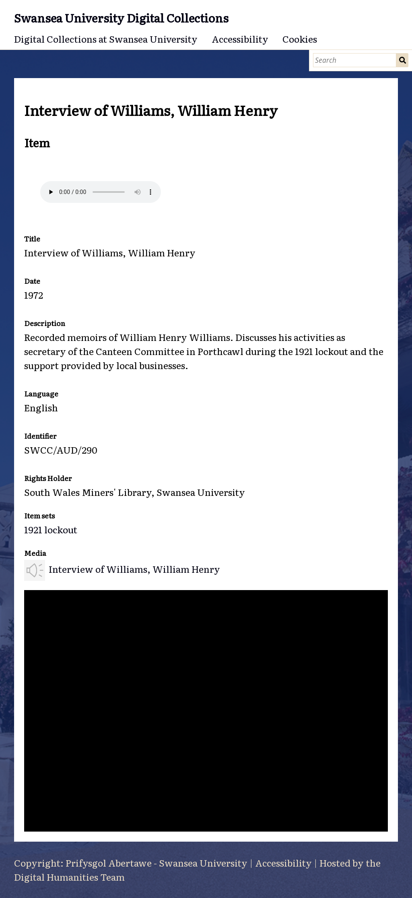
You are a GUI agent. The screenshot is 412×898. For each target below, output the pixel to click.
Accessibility (240, 38)
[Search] (354, 60)
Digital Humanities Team (69, 877)
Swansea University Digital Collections (121, 17)
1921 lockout (50, 529)
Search (402, 60)
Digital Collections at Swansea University (106, 38)
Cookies (299, 38)
